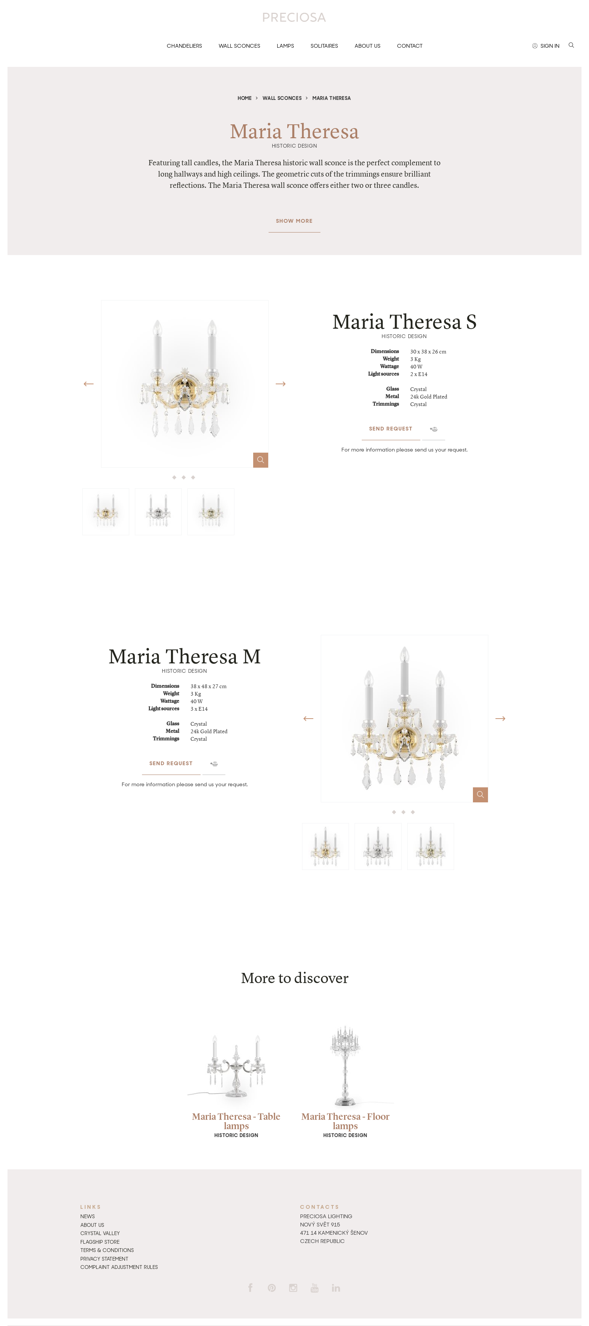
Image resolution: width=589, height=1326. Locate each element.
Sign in (545, 46)
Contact (410, 45)
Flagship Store (99, 1242)
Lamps (285, 45)
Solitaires (324, 45)
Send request (391, 424)
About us (368, 45)
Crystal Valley (100, 1233)
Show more (294, 217)
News (87, 1216)
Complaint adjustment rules (119, 1267)
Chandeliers (184, 45)
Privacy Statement (104, 1259)
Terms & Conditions (107, 1250)
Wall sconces (239, 45)
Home (245, 98)
